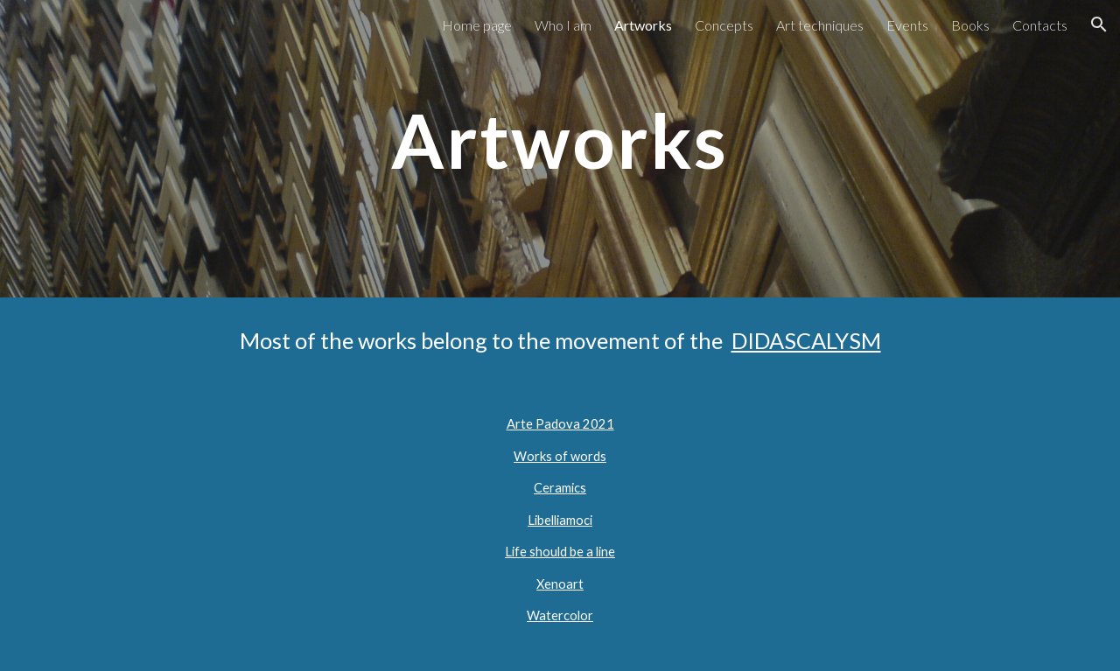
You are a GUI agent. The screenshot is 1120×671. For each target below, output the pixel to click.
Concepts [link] (724, 25)
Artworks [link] (643, 25)
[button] (1099, 24)
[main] (560, 148)
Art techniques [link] (820, 25)
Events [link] (907, 25)
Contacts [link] (1040, 25)
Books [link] (970, 25)
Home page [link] (477, 25)
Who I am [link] (563, 25)
